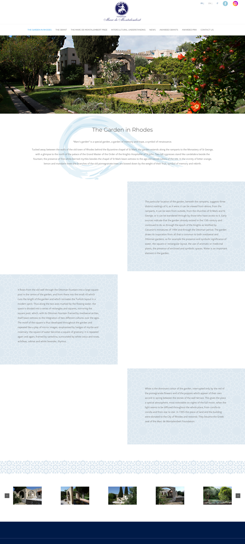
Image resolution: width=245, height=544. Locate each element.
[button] (7, 495)
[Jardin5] (217, 496)
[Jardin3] (122, 496)
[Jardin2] (75, 496)
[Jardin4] (170, 496)
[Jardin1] (27, 496)
